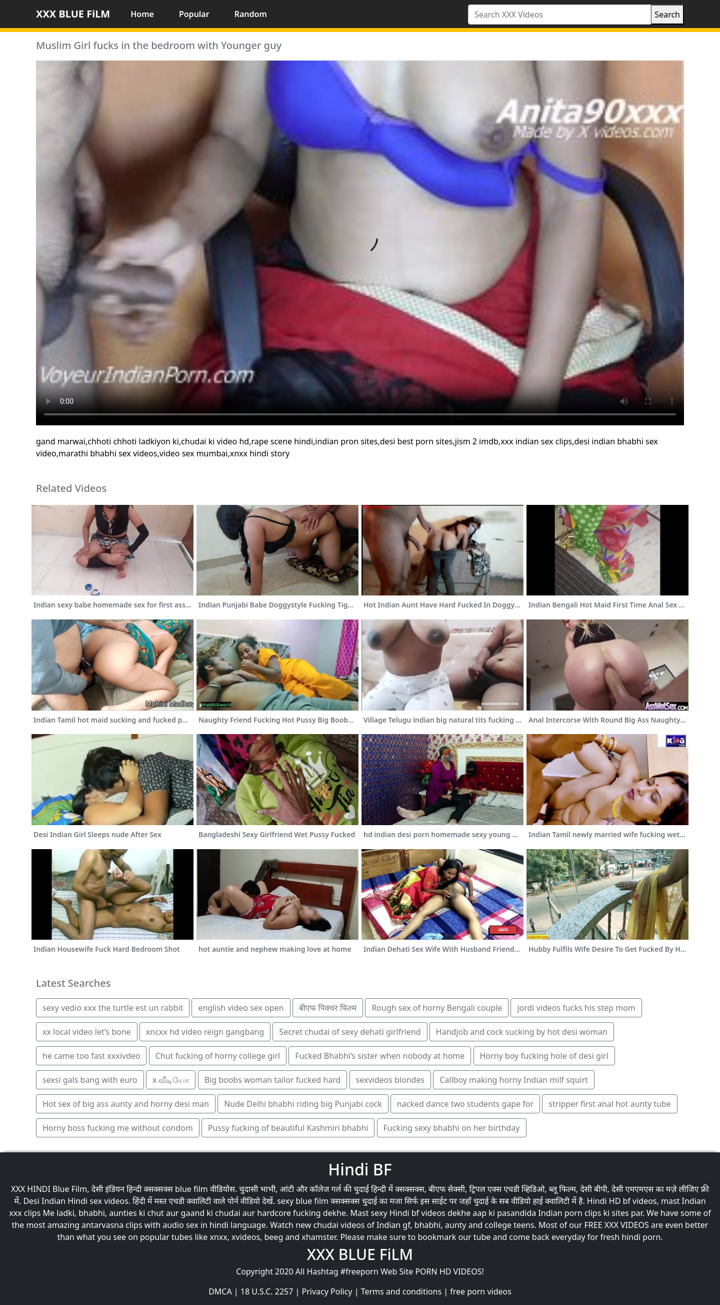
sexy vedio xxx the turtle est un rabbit (112, 1007)
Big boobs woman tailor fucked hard (272, 1079)
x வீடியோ (171, 1079)
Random (250, 14)
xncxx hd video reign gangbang (205, 1031)
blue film (191, 1188)
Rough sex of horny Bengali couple (437, 1007)
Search (667, 14)
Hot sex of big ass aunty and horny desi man (125, 1103)
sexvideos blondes (390, 1079)
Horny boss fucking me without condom (117, 1127)
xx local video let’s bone (86, 1031)
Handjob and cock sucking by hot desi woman (522, 1031)
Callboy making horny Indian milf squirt (514, 1079)
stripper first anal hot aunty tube (609, 1103)
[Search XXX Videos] (559, 15)
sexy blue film (302, 1200)
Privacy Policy (327, 1291)
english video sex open (241, 1007)
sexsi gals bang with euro (90, 1079)
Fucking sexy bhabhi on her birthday (452, 1127)
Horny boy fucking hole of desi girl (544, 1055)
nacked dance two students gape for (465, 1103)
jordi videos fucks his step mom (576, 1007)
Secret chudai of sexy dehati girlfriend (349, 1031)
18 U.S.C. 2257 (267, 1291)
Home (142, 14)
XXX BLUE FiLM (73, 14)
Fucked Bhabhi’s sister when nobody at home (379, 1055)
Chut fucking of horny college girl (218, 1055)
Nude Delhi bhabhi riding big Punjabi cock (303, 1103)
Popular (194, 14)
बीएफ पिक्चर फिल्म (327, 1007)
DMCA (220, 1291)
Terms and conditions (401, 1291)
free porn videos (481, 1291)
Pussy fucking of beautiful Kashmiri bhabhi (288, 1127)
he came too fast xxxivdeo (91, 1055)
